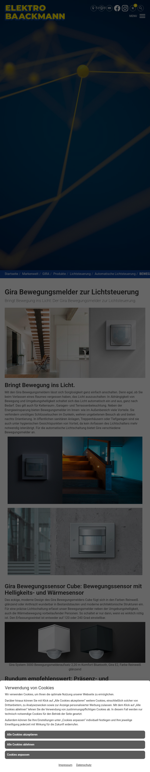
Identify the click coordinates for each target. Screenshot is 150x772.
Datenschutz (83, 765)
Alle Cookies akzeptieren (22, 734)
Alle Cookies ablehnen (20, 744)
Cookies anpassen (18, 754)
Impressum (65, 765)
